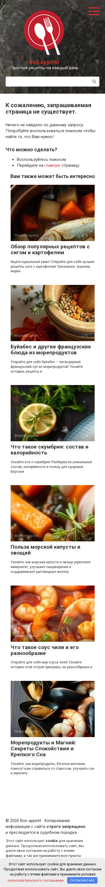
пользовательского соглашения (36, 880)
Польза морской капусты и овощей (45, 550)
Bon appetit (44, 61)
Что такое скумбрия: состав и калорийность (49, 450)
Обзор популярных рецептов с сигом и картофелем (50, 249)
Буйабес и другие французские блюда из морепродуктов (51, 349)
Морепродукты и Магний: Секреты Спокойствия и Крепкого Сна (43, 748)
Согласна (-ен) (82, 880)
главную (52, 165)
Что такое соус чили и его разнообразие (45, 650)
